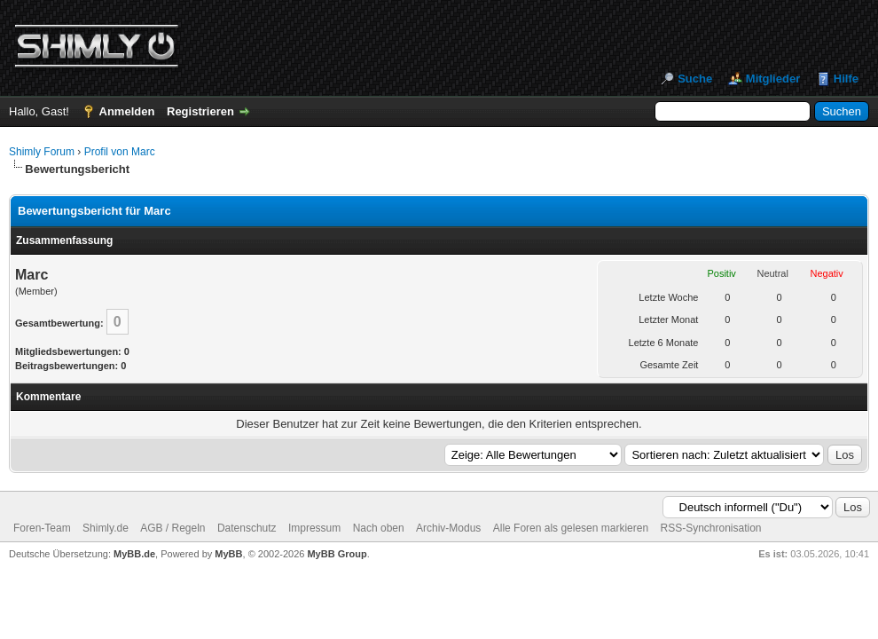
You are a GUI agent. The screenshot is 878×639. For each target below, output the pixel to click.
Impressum (314, 528)
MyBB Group (336, 553)
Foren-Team (42, 528)
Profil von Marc (119, 152)
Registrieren (200, 111)
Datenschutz (247, 528)
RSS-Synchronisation (710, 528)
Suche (695, 78)
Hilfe (846, 78)
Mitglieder (773, 78)
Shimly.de (105, 528)
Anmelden (127, 111)
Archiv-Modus (448, 528)
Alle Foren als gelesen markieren (570, 528)
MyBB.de (134, 553)
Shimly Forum (41, 152)
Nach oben (378, 528)
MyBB (228, 553)
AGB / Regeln (172, 528)
